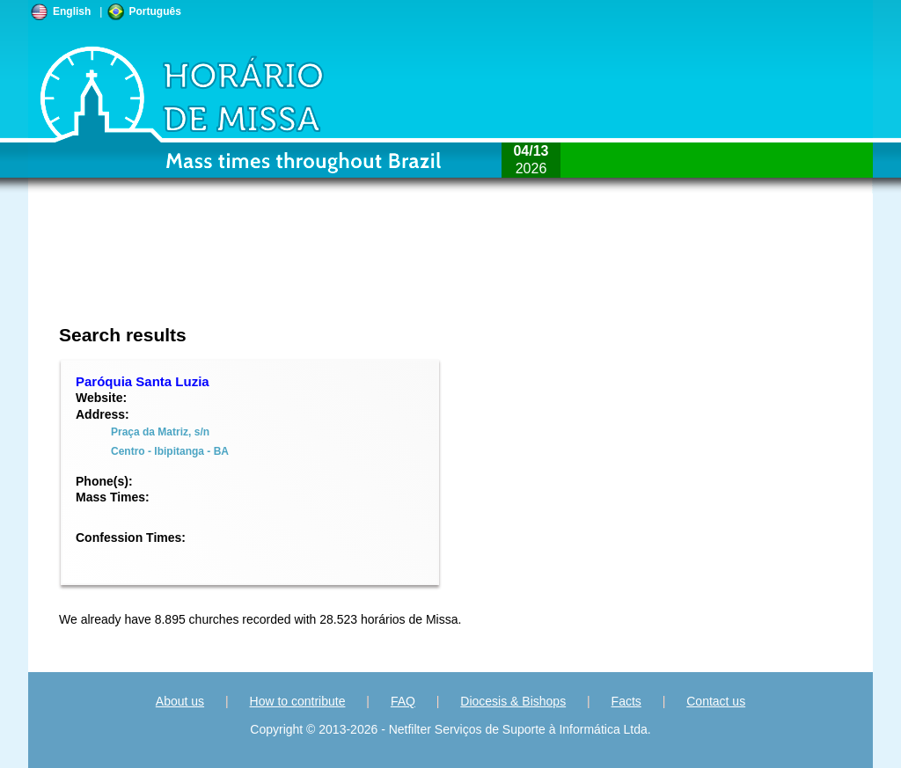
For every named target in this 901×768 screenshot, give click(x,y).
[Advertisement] (333, 268)
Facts (626, 701)
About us (180, 701)
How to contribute (298, 701)
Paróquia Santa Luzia (142, 381)
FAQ (403, 701)
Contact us (715, 701)
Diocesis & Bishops (513, 701)
